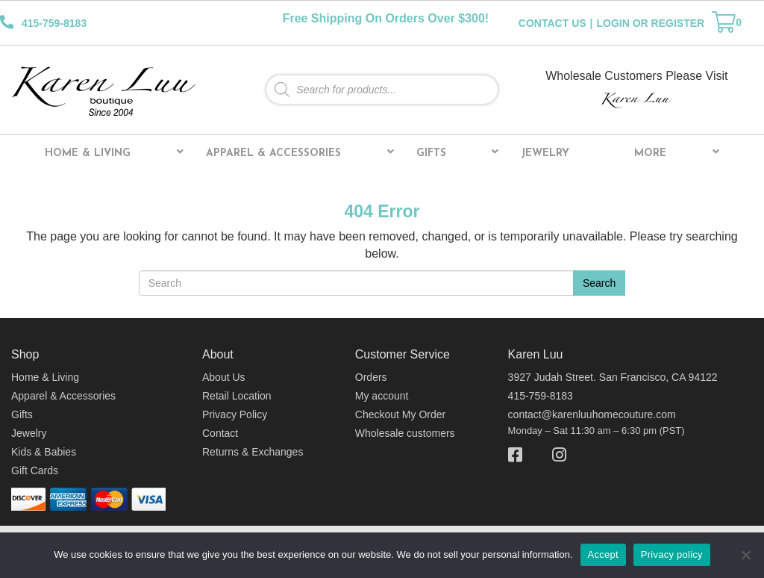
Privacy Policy (234, 414)
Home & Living (114, 152)
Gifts (457, 152)
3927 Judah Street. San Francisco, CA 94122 (613, 377)
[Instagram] (551, 455)
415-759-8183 (540, 396)
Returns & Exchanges (252, 452)
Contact (220, 433)
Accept (603, 554)
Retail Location (237, 396)
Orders (371, 377)
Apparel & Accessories (300, 152)
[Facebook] (522, 455)
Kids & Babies (43, 452)
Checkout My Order (400, 414)
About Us (223, 377)
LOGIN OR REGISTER (651, 23)
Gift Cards (34, 470)
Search (599, 283)
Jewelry (545, 153)
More (676, 152)
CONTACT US (552, 23)
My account (382, 396)
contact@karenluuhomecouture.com (592, 414)
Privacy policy (672, 554)
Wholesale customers (405, 433)
